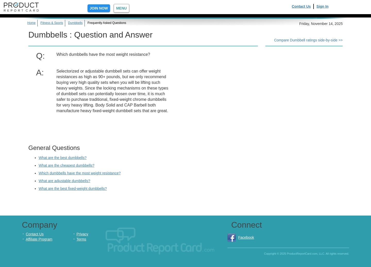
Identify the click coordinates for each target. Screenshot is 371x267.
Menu (121, 8)
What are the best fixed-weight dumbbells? (73, 188)
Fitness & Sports (51, 23)
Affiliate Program (39, 239)
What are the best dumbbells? (63, 158)
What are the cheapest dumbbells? (66, 165)
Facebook (240, 237)
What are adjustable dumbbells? (64, 181)
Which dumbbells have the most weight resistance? (80, 173)
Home (31, 23)
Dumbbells (75, 23)
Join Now (99, 8)
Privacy (82, 234)
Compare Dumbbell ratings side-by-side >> (308, 40)
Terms (81, 239)
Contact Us (301, 6)
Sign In (322, 6)
